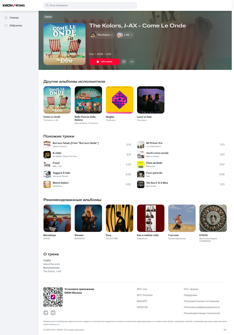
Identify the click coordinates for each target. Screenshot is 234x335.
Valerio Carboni (60, 146)
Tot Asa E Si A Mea (157, 183)
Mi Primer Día (154, 143)
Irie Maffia (57, 156)
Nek (54, 166)
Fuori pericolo (154, 173)
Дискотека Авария (208, 238)
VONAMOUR (205, 241)
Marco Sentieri (152, 156)
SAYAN (46, 238)
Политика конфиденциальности (202, 307)
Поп (91, 54)
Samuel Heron (81, 123)
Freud (56, 163)
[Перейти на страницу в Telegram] (45, 312)
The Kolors (48, 120)
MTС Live (142, 289)
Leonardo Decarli (60, 176)
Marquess (150, 166)
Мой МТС (142, 301)
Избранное (13, 25)
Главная (11, 18)
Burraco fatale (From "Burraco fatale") (76, 143)
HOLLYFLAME (112, 238)
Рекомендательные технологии (202, 313)
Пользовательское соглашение (201, 301)
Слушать (104, 62)
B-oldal (57, 153)
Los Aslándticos (153, 146)
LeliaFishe (57, 186)
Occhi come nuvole (157, 153)
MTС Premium (145, 295)
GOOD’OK (142, 307)
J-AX (56, 120)
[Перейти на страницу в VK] (53, 312)
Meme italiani (60, 183)
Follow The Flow (70, 156)
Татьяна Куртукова (177, 238)
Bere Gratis (151, 186)
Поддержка (190, 295)
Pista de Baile (154, 163)
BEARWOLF (80, 238)
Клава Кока (142, 238)
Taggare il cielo (61, 173)
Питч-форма (191, 289)
